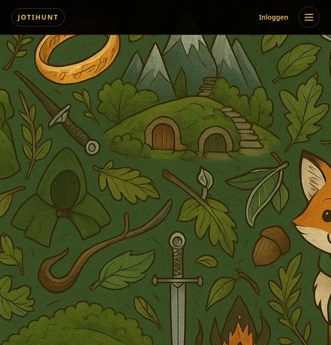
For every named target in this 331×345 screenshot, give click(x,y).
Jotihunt (38, 17)
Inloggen (273, 17)
